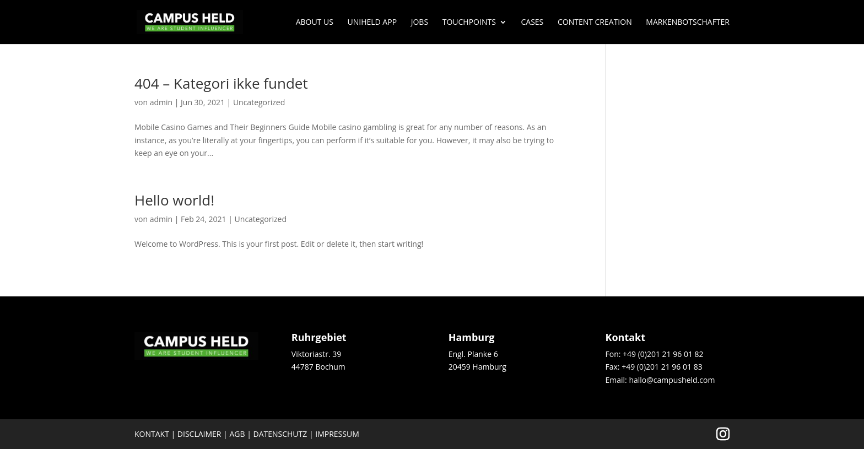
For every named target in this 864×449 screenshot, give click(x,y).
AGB (237, 434)
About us (314, 22)
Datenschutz (280, 434)
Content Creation (595, 22)
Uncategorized (259, 102)
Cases (532, 22)
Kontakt (151, 434)
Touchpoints (469, 22)
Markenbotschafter (688, 22)
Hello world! (174, 200)
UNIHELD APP (372, 22)
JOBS (419, 22)
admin (161, 102)
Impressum (337, 434)
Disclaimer (199, 434)
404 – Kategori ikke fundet (221, 83)
